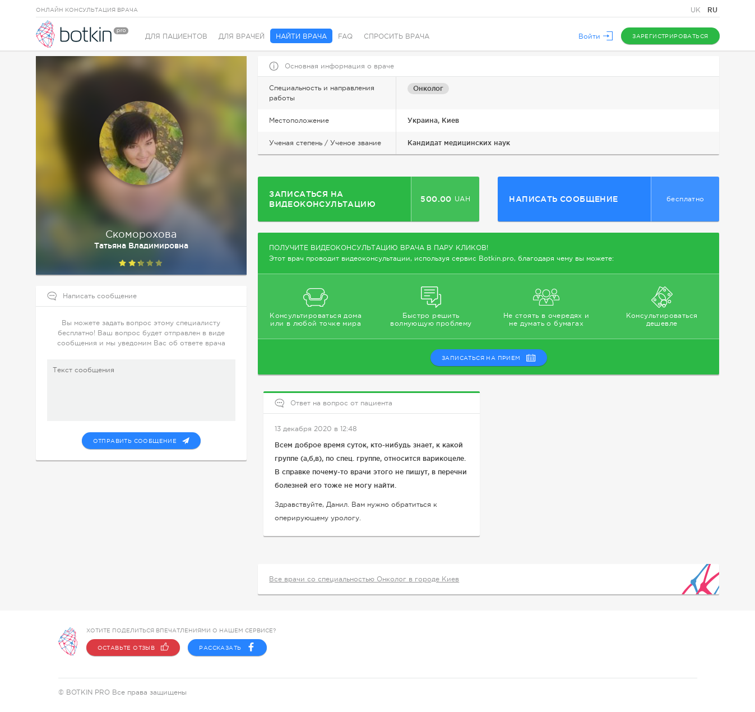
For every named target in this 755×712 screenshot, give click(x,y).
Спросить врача (396, 36)
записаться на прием (489, 357)
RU (712, 9)
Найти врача (301, 36)
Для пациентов (176, 36)
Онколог (428, 88)
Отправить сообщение (141, 440)
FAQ (345, 36)
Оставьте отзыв (133, 647)
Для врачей (242, 36)
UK (697, 10)
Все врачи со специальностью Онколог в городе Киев (364, 579)
